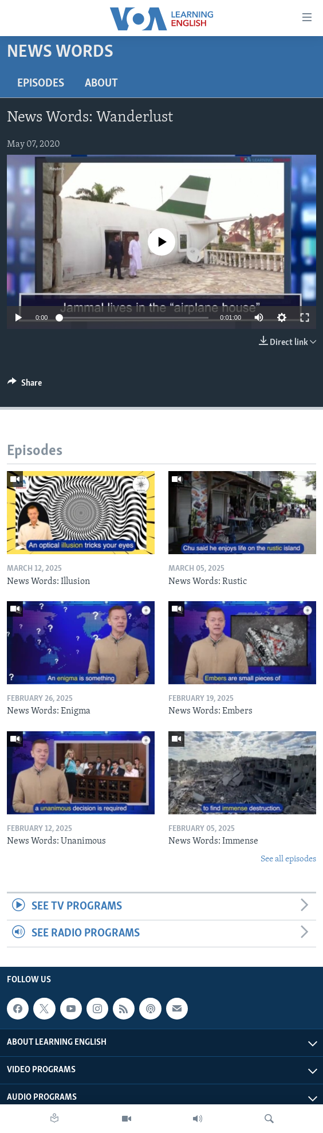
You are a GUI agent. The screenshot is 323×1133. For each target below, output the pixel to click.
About (101, 83)
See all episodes (288, 859)
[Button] (24, 386)
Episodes (40, 83)
